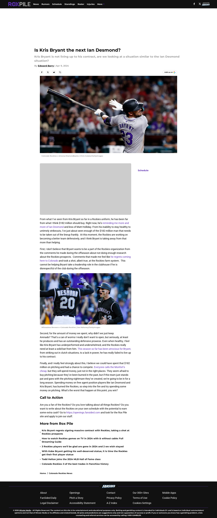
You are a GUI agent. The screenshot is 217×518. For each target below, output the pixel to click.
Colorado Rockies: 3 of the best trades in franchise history (75, 464)
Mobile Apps (169, 492)
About (43, 492)
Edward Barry (46, 65)
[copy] (60, 72)
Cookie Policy (169, 497)
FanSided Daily (48, 497)
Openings (74, 492)
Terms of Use (140, 497)
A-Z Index (112, 503)
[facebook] (194, 4)
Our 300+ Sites (141, 492)
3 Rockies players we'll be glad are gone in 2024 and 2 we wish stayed (83, 446)
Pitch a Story (76, 497)
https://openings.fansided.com (83, 412)
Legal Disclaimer (49, 503)
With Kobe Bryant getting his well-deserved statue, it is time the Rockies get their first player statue (84, 453)
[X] (200, 4)
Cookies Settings (142, 503)
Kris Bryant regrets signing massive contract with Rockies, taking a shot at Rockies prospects (85, 432)
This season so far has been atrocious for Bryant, (104, 348)
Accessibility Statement (82, 503)
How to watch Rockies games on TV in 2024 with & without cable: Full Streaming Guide (82, 440)
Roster (81, 4)
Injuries (91, 4)
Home (43, 473)
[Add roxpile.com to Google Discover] (170, 72)
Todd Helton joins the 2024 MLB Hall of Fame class (71, 459)
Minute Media (25, 510)
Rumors (45, 4)
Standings (69, 4)
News (36, 4)
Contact (111, 492)
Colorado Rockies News (60, 473)
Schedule (57, 4)
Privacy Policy (114, 497)
